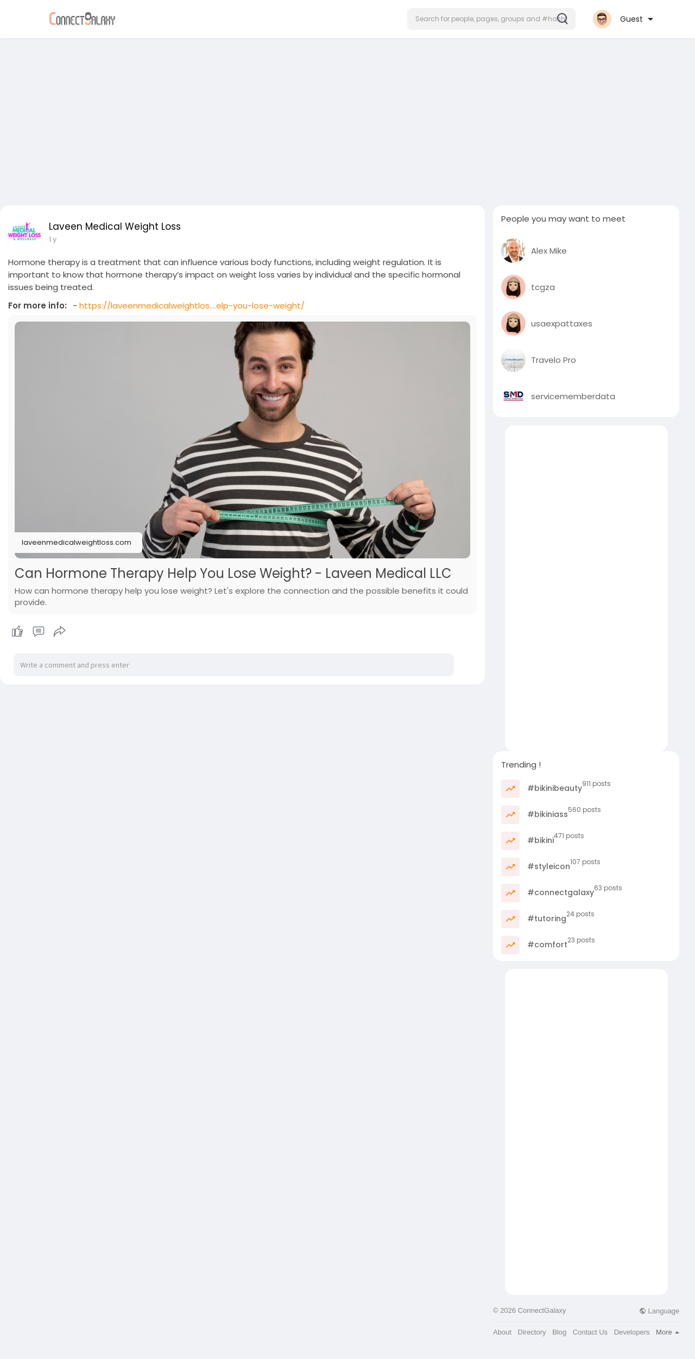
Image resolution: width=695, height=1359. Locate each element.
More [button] (667, 1332)
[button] (491, 19)
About (502, 1332)
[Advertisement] (347, 118)
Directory (532, 1332)
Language (659, 1310)
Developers (632, 1332)
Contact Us (590, 1332)
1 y (52, 239)
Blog (559, 1332)
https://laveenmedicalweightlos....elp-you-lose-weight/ (192, 305)
